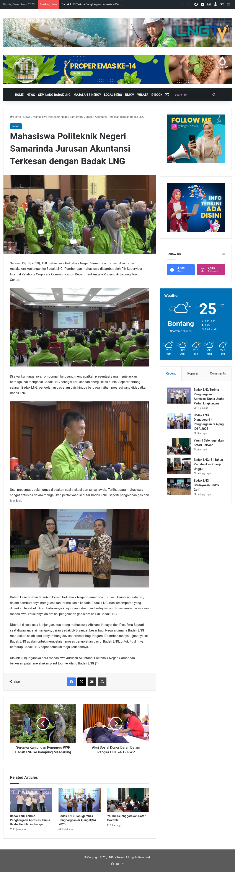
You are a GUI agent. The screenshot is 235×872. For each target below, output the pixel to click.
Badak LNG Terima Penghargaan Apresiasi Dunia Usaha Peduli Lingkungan (30, 820)
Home (19, 95)
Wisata (143, 95)
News (31, 95)
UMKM (129, 95)
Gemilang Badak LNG (54, 95)
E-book (156, 95)
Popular (193, 373)
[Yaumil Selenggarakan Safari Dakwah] (128, 800)
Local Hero (113, 95)
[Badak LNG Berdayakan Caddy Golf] (179, 486)
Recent (171, 373)
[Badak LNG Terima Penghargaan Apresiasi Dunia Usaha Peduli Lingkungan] (31, 800)
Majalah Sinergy (87, 95)
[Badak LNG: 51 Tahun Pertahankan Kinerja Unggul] (179, 466)
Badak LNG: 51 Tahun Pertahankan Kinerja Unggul (208, 464)
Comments (218, 373)
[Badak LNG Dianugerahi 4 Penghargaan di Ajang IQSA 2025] (80, 800)
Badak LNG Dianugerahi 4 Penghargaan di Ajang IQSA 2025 (77, 820)
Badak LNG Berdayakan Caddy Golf (206, 485)
